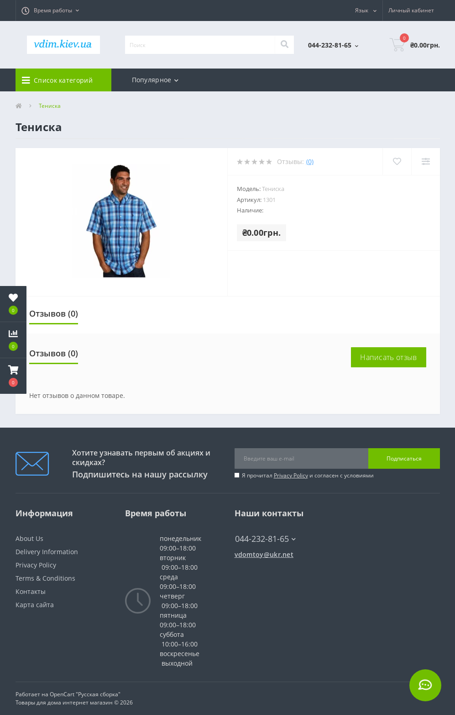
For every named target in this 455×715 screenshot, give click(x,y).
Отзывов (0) (53, 313)
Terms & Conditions (45, 578)
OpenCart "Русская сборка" (85, 694)
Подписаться (404, 458)
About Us (29, 538)
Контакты (31, 591)
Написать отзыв (388, 357)
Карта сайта (35, 604)
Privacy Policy (291, 475)
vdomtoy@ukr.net (264, 554)
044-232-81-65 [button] (265, 539)
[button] (50, 10)
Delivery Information (47, 551)
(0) (310, 161)
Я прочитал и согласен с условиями (308, 475)
